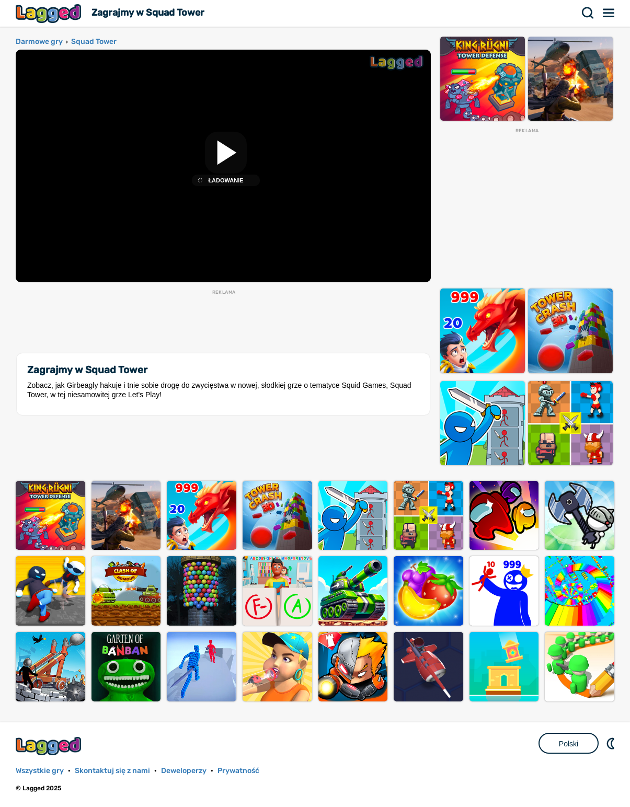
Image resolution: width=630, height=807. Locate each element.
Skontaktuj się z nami (112, 770)
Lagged (50, 13)
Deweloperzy (184, 770)
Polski (568, 744)
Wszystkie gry (40, 770)
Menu (609, 13)
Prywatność (238, 770)
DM (611, 743)
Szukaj (588, 13)
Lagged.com (50, 746)
